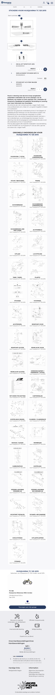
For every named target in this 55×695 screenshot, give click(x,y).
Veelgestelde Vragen (15, 670)
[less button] (37, 69)
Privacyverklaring (34, 672)
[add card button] (45, 69)
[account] (44, 3)
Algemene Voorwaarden (36, 670)
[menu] (52, 3)
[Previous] (24, 7)
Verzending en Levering (36, 676)
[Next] (30, 7)
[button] (27, 581)
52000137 (19, 86)
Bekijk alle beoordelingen (27, 652)
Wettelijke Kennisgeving (36, 674)
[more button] (42, 69)
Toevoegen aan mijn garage (27, 607)
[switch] (19, 15)
